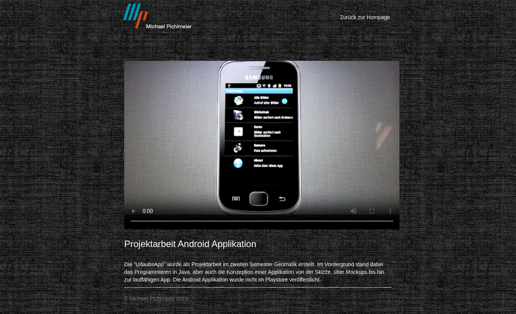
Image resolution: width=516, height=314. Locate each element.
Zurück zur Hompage (365, 17)
